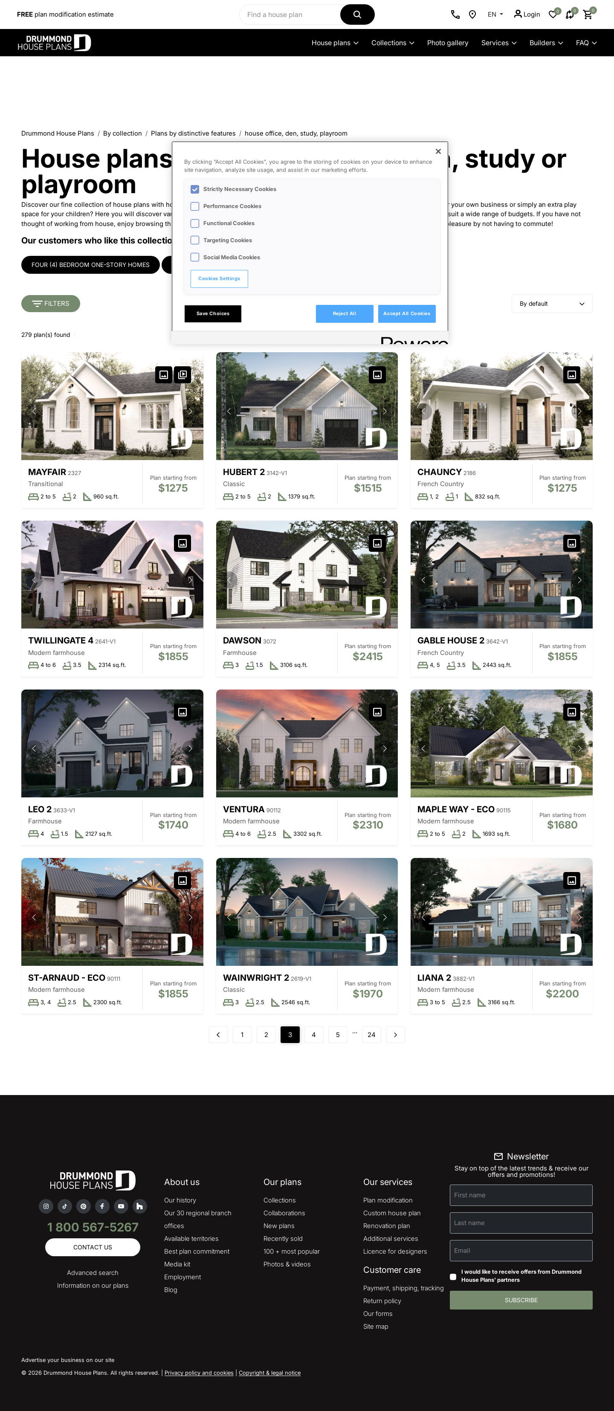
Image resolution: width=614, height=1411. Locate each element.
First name (470, 1195)
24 (372, 1035)
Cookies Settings (219, 278)
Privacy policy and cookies (199, 1372)
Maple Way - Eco (456, 809)
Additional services (390, 1238)
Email (462, 1250)
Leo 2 (40, 809)
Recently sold (283, 1238)
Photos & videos (287, 1264)
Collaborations (284, 1213)
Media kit (177, 1264)
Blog (170, 1290)
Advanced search (93, 1273)
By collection (122, 133)
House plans (335, 42)
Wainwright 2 (256, 978)
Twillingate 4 (60, 640)
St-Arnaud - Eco (66, 978)
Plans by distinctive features (193, 133)
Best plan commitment (196, 1251)
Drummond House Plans (57, 133)
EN (493, 14)
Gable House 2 (450, 640)
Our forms (378, 1314)
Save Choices (213, 313)
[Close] (438, 151)
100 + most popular (292, 1251)
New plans (279, 1226)
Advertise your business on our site (67, 1359)
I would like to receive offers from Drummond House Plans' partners (521, 1276)
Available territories (191, 1238)
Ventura (244, 809)
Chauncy (439, 472)
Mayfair (47, 472)
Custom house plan (392, 1213)
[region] (310, 242)
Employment (182, 1277)
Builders (546, 42)
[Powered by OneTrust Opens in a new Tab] (411, 338)
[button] (190, 411)
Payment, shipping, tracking (403, 1288)
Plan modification (388, 1200)
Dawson (242, 640)
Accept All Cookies (406, 313)
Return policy (382, 1301)
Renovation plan (386, 1226)
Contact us (92, 1247)
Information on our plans (93, 1285)
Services (499, 42)
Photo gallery (448, 42)
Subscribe (521, 1300)
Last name (469, 1223)
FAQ (586, 42)
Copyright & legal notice (270, 1372)
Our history (180, 1200)
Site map (375, 1326)
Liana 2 (434, 978)
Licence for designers (395, 1251)
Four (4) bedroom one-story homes (91, 264)
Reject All (344, 313)
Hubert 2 (244, 472)
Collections (392, 42)
